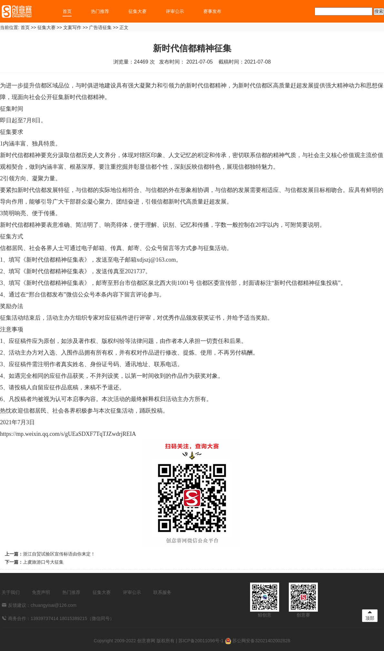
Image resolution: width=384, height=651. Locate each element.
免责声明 (41, 592)
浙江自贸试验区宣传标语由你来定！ (59, 553)
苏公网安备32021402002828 (257, 640)
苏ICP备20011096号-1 (201, 640)
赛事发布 (212, 11)
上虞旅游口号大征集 (43, 562)
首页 (67, 11)
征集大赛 (137, 11)
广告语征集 (100, 27)
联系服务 (162, 592)
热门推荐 (100, 11)
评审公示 (175, 11)
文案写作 (72, 27)
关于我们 (11, 592)
